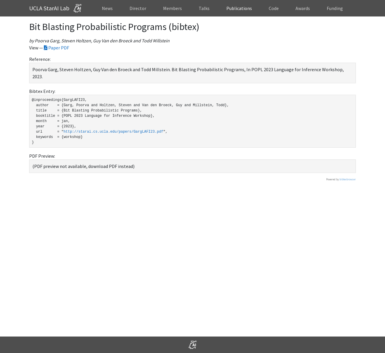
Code (274, 8)
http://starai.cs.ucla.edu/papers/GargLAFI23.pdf (113, 131)
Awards (303, 8)
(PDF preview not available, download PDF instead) (83, 166)
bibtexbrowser (347, 179)
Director (138, 8)
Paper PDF (56, 48)
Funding (335, 8)
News (107, 8)
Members (172, 8)
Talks (204, 8)
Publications (239, 8)
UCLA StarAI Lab (56, 8)
